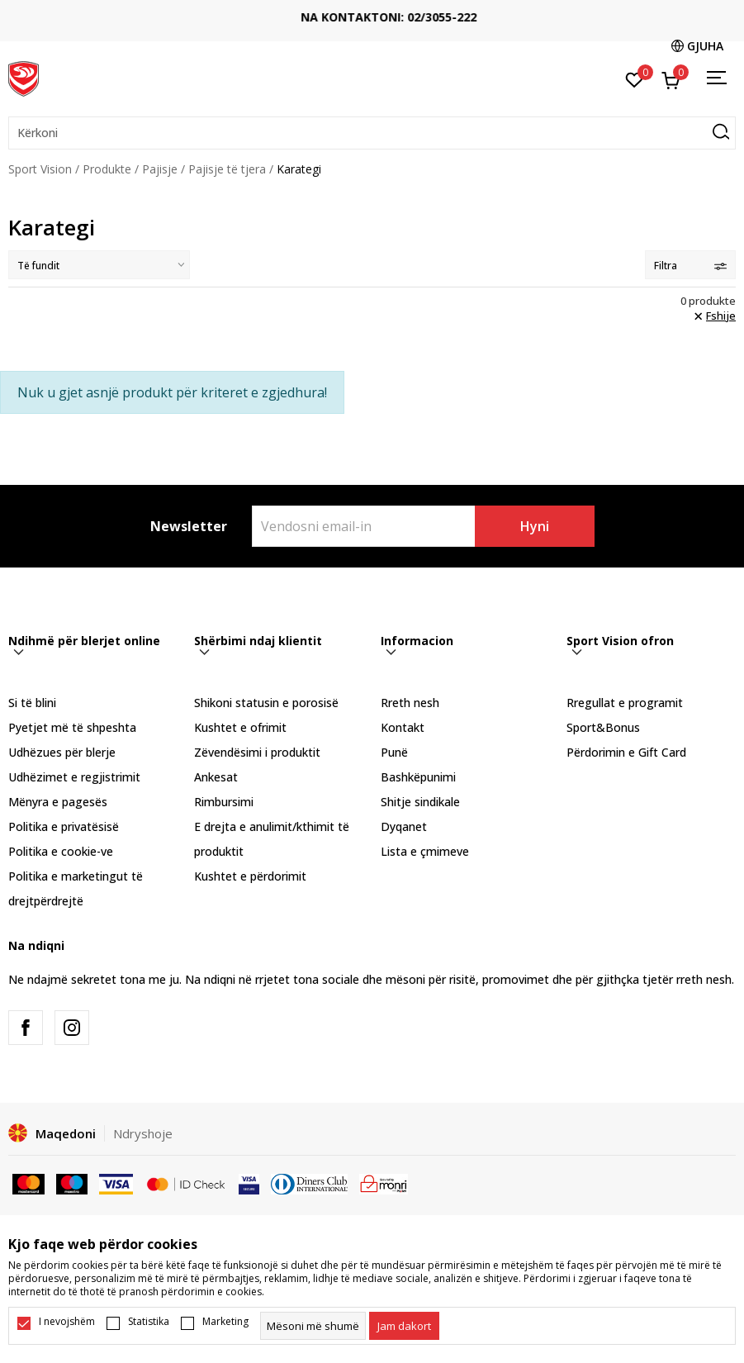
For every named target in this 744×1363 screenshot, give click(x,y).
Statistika (148, 1322)
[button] (372, 133)
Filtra (690, 266)
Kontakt (402, 727)
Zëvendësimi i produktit (257, 752)
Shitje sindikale (420, 802)
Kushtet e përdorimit (250, 876)
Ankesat (216, 777)
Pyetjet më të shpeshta (72, 727)
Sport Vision (40, 169)
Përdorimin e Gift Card (626, 752)
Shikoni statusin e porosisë (266, 702)
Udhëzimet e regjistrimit (74, 777)
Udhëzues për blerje (62, 752)
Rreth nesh (410, 702)
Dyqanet (404, 826)
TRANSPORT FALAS (372, 10)
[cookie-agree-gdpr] (404, 1326)
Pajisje (160, 169)
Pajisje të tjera (227, 169)
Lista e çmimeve (425, 851)
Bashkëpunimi (418, 777)
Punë (394, 752)
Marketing (225, 1322)
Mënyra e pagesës (57, 802)
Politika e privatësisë (63, 826)
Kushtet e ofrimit (240, 727)
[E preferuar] (634, 78)
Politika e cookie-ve (60, 851)
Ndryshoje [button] (143, 1133)
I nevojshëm (67, 1322)
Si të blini (32, 702)
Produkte (107, 169)
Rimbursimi (224, 802)
